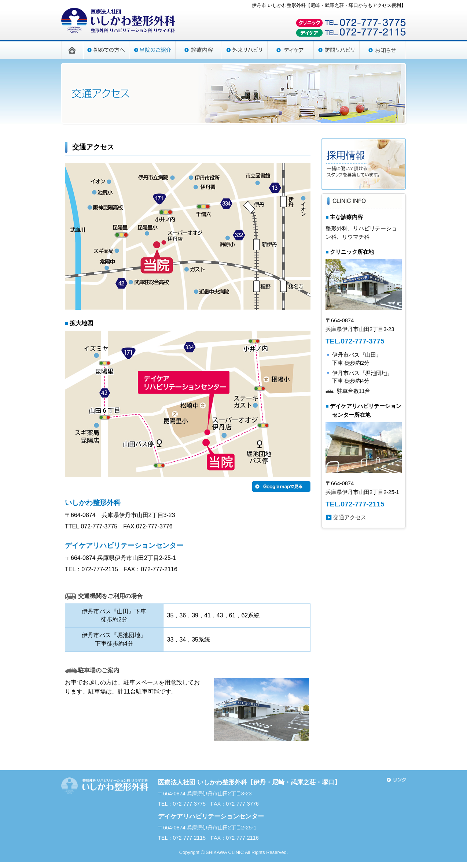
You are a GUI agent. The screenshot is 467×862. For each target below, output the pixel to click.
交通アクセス (349, 517)
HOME (72, 49)
